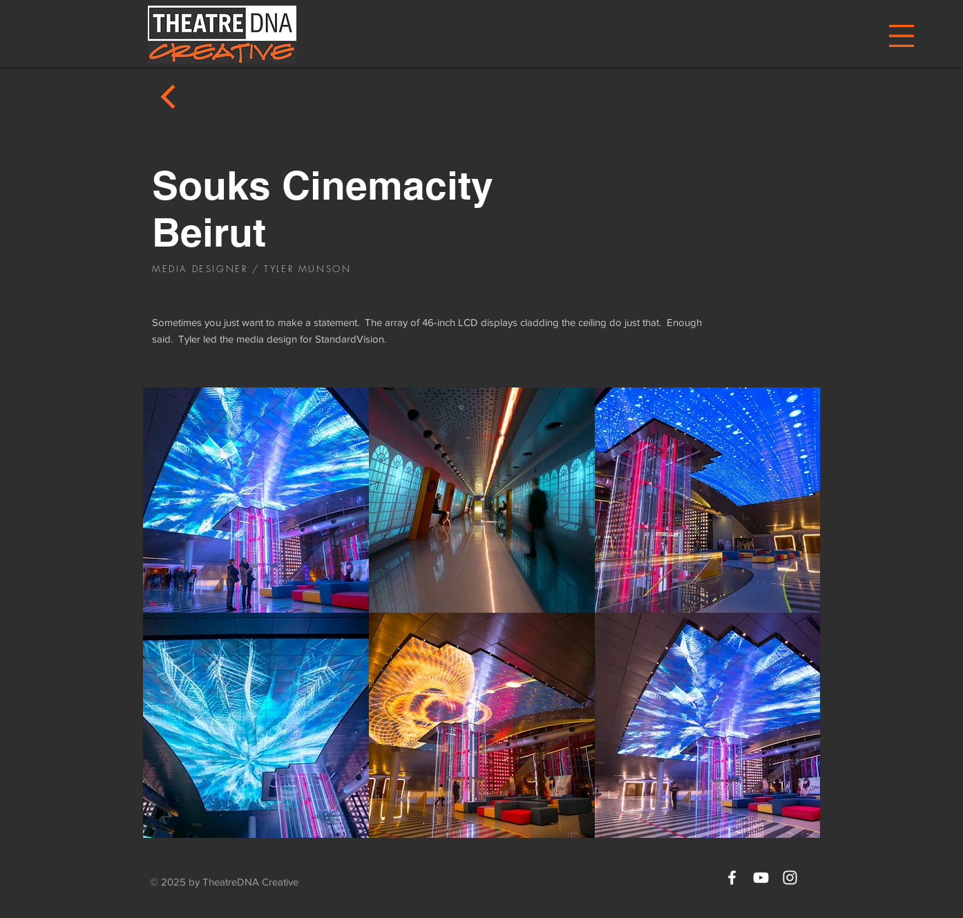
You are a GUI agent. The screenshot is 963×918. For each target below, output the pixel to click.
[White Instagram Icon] (790, 877)
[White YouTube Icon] (761, 877)
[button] (901, 36)
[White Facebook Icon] (732, 877)
